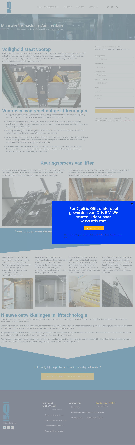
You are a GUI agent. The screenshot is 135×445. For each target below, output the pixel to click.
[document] (67, 222)
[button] (132, 204)
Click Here (100, 235)
